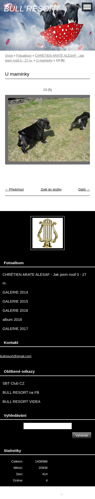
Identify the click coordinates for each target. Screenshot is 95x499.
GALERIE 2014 (15, 292)
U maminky (44, 60)
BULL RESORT (32, 8)
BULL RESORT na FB (21, 392)
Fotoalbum (23, 55)
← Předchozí (14, 189)
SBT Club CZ (13, 383)
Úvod (9, 55)
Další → (84, 189)
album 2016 (12, 320)
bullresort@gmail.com (15, 356)
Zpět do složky (51, 189)
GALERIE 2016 (15, 310)
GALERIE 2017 (15, 329)
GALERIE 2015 (15, 301)
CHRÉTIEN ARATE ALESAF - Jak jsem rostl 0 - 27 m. (44, 279)
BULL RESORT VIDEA (21, 402)
